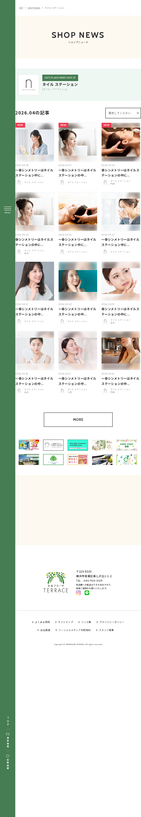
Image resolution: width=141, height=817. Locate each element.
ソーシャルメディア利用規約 (74, 635)
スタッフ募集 (106, 635)
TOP (8, 721)
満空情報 (7, 740)
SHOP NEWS (34, 7)
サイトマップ (65, 627)
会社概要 (45, 635)
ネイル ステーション (55, 7)
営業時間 (7, 762)
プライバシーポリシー (111, 627)
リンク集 (86, 627)
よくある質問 (42, 627)
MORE (78, 423)
